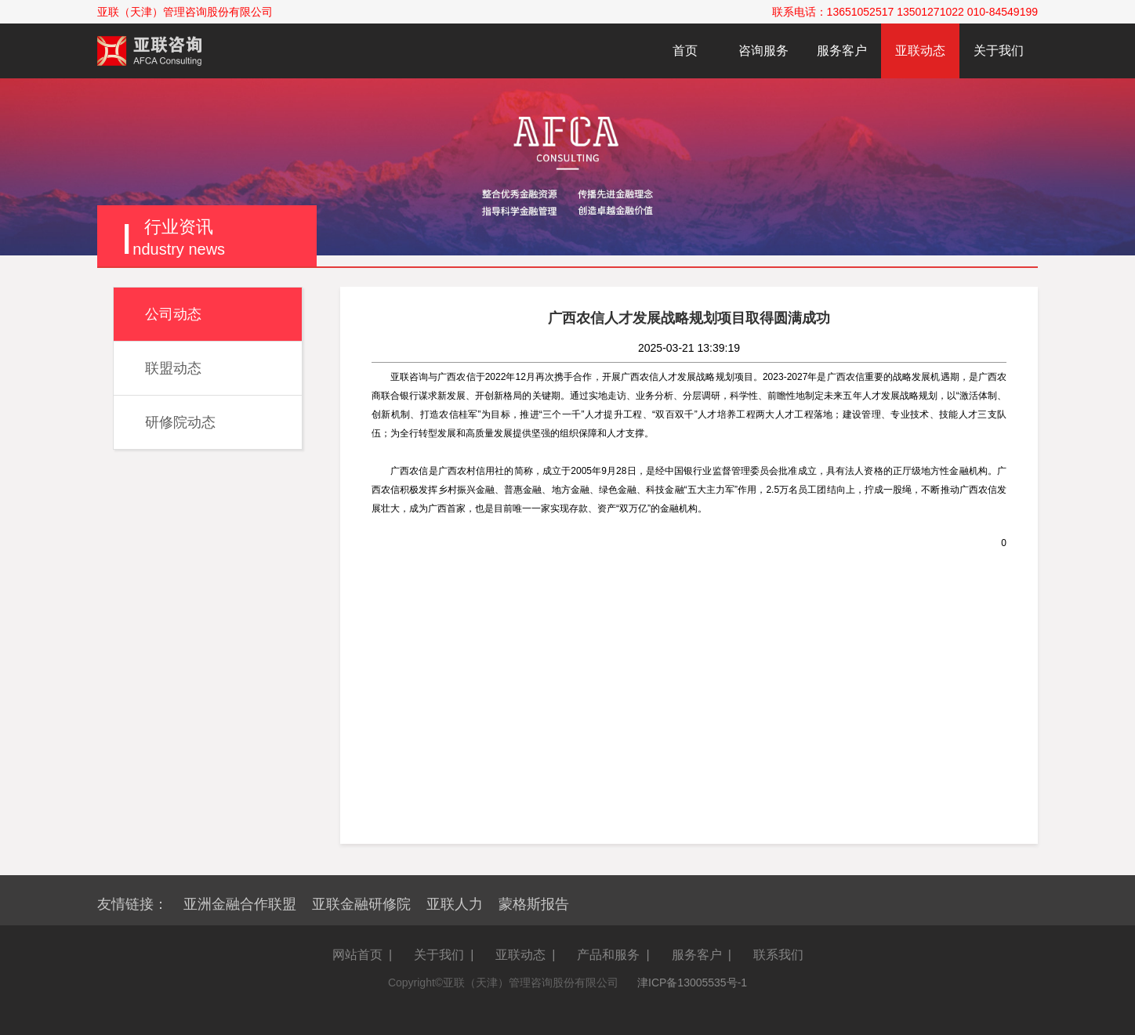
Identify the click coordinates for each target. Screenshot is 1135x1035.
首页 (685, 50)
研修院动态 (180, 422)
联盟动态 (173, 368)
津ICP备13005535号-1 (692, 982)
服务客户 (842, 50)
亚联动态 (920, 50)
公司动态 (173, 314)
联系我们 (778, 954)
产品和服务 (608, 954)
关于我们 (999, 50)
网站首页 (357, 954)
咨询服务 (763, 50)
